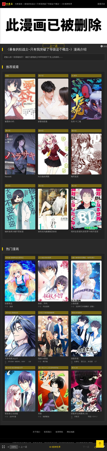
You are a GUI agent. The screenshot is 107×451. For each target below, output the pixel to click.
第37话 (41, 76)
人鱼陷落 (75, 303)
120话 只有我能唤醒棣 (46, 313)
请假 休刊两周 (77, 313)
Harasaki (8, 177)
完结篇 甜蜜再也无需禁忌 (14, 258)
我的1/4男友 (43, 359)
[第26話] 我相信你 (11, 313)
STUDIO (11, 361)
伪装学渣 (75, 359)
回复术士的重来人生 (79, 414)
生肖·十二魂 (76, 122)
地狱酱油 (46, 416)
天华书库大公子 (11, 359)
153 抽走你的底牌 (45, 258)
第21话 (41, 186)
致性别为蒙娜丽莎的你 (47, 232)
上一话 (53, 45)
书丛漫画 (46, 306)
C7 (96, 361)
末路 (40, 414)
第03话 (7, 131)
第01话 (74, 131)
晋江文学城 (84, 361)
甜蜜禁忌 (8, 303)
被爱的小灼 (9, 122)
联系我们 (47, 432)
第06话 (41, 131)
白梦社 (76, 361)
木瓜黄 (90, 361)
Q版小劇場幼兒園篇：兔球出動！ (83, 258)
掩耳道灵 (75, 177)
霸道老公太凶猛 (11, 414)
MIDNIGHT (18, 361)
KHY (23, 361)
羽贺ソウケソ (93, 416)
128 (29, 361)
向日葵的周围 (43, 177)
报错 (104, 46)
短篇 (7, 76)
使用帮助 (59, 432)
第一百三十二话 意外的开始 (48, 368)
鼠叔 (11, 306)
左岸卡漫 (13, 416)
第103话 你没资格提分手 (14, 368)
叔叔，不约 (42, 303)
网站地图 (70, 432)
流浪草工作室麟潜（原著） (85, 306)
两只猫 (45, 361)
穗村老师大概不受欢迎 (14, 232)
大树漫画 (18, 4)
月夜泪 (76, 416)
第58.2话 (75, 368)
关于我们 (36, 432)
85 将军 (74, 76)
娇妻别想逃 (42, 122)
